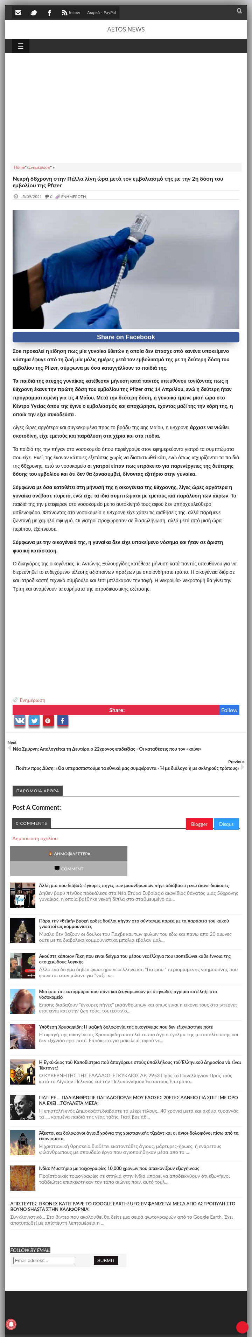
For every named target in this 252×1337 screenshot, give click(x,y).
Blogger (199, 824)
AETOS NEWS (126, 29)
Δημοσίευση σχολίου (34, 838)
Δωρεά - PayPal (101, 12)
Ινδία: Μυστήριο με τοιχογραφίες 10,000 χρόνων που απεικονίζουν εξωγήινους (119, 1153)
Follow (229, 709)
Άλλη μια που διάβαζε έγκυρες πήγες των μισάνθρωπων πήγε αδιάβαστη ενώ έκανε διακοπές (134, 870)
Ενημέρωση (32, 700)
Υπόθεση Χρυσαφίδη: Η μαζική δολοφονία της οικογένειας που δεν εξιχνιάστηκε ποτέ (126, 1012)
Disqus (226, 824)
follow (70, 13)
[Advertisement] (126, 107)
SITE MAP (112, 1325)
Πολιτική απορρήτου (143, 1325)
